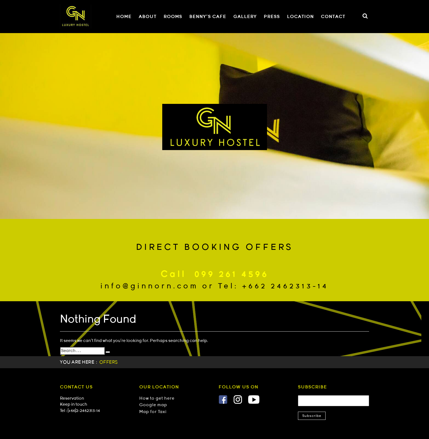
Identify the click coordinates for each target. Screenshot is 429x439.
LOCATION (300, 16)
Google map (153, 405)
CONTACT (333, 16)
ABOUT (147, 16)
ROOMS (173, 16)
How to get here (157, 398)
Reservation (72, 398)
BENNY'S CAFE (207, 16)
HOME (124, 16)
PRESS (272, 16)
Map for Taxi (153, 411)
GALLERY (245, 16)
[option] (214, 126)
